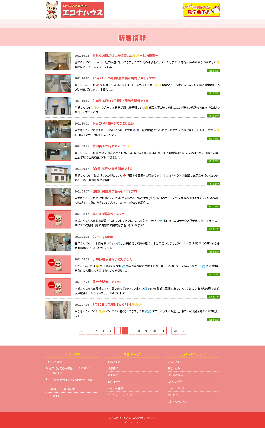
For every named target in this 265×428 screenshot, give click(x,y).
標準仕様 (113, 368)
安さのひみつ (175, 368)
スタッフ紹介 (175, 381)
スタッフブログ (176, 388)
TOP (47, 24)
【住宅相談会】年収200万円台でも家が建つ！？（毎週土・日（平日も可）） (72, 384)
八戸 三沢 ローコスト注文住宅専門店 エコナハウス (132, 418)
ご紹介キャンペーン (178, 401)
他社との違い (147, 24)
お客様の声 (114, 381)
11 (162, 331)
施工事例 (113, 375)
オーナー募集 (115, 388)
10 (154, 331)
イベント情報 (69, 24)
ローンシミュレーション (182, 24)
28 (175, 331)
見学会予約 (53, 396)
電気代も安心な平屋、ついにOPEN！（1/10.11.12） (69, 370)
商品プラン (94, 24)
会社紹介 (214, 24)
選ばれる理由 (120, 24)
